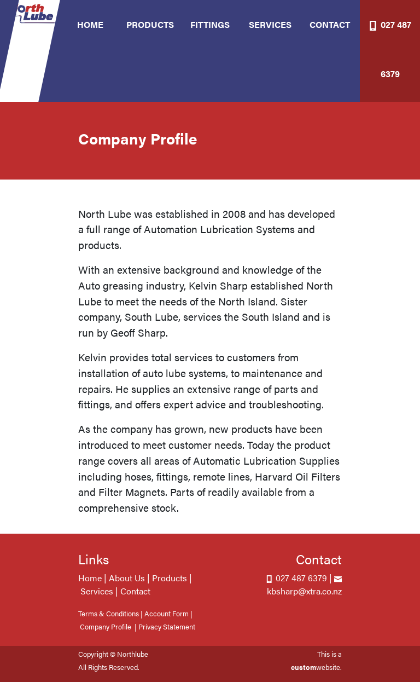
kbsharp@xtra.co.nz (304, 591)
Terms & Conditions (108, 614)
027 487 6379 (300, 577)
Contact (135, 591)
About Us (127, 577)
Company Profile (105, 627)
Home (90, 577)
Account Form (166, 614)
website (315, 667)
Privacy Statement (166, 627)
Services (96, 591)
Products (169, 577)
